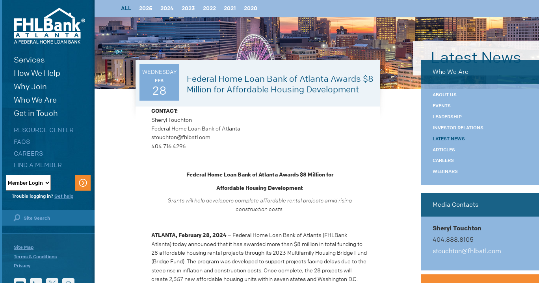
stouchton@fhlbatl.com (467, 251)
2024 (167, 8)
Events (442, 106)
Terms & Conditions (35, 257)
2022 (209, 8)
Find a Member (38, 165)
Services (29, 60)
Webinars (445, 171)
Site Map (23, 247)
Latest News (449, 139)
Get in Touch (36, 113)
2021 (230, 8)
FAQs (22, 142)
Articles (444, 150)
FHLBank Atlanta (49, 26)
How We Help (37, 73)
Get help (63, 196)
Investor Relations (458, 128)
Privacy (22, 266)
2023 (188, 8)
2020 (250, 8)
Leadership (447, 117)
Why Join (30, 87)
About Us (445, 95)
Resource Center (44, 130)
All (126, 8)
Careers (28, 153)
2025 (145, 8)
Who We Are (35, 100)
